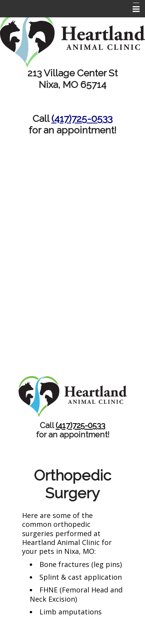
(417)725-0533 (82, 118)
